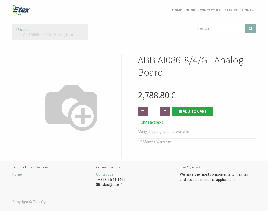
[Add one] (165, 111)
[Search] (250, 28)
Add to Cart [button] (192, 111)
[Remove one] (143, 111)
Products (23, 29)
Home (17, 174)
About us (198, 167)
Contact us (105, 174)
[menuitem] (177, 10)
